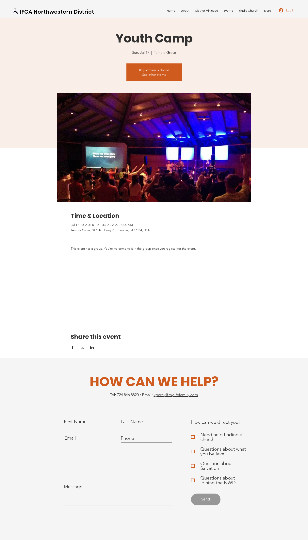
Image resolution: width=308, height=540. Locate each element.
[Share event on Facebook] (72, 347)
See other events (154, 74)
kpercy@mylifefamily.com (176, 394)
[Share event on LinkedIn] (92, 347)
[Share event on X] (82, 347)
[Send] (205, 499)
